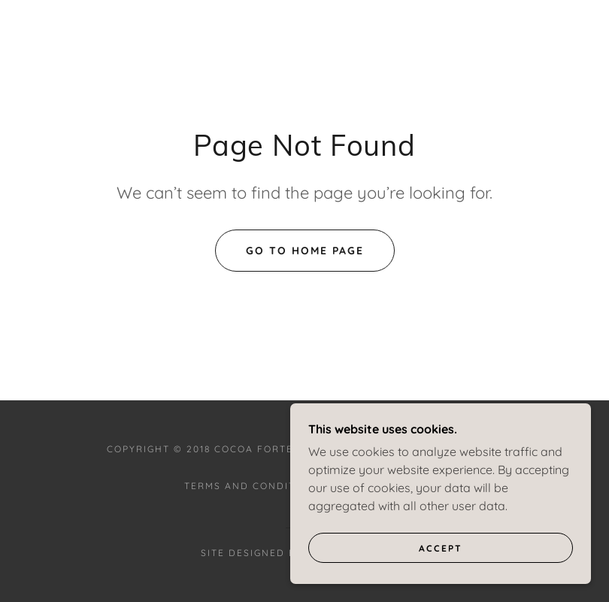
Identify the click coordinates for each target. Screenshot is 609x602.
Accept (440, 579)
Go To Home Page (305, 250)
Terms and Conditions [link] (253, 485)
